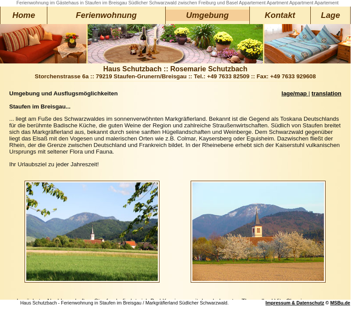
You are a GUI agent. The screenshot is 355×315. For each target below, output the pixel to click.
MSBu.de (340, 302)
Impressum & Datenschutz (295, 302)
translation (326, 93)
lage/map (294, 93)
